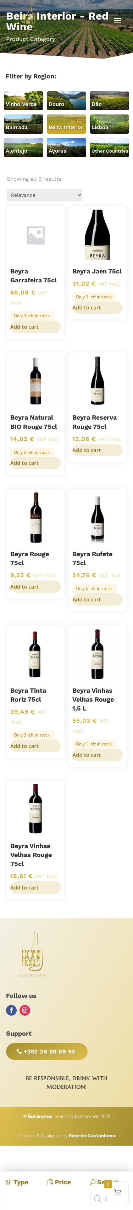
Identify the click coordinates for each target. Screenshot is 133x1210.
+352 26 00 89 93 (49, 1051)
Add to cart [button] (24, 326)
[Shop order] (44, 195)
